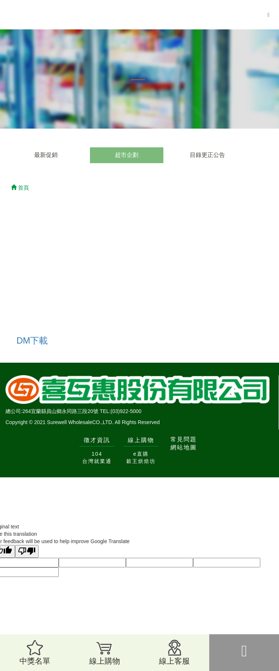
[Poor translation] (27, 551)
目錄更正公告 (207, 155)
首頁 (20, 187)
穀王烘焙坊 (141, 461)
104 (96, 454)
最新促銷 (46, 155)
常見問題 (183, 439)
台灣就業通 (97, 461)
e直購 (141, 454)
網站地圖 (183, 447)
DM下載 (32, 340)
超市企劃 (126, 155)
